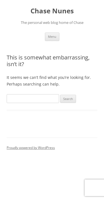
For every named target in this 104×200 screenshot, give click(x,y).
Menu (52, 36)
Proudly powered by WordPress (31, 147)
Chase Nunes (52, 11)
